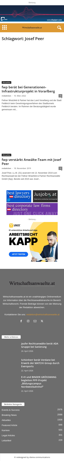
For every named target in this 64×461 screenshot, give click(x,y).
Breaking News (9, 415)
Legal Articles (8, 435)
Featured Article (9, 425)
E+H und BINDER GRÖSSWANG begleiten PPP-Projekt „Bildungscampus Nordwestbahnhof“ (38, 381)
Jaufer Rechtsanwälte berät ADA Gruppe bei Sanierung (39, 345)
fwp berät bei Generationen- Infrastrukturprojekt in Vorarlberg (28, 89)
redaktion (6, 95)
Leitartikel (6, 440)
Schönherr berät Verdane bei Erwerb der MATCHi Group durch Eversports (40, 363)
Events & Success (11, 410)
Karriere (6, 430)
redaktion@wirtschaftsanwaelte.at (43, 314)
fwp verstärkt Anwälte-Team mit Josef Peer (31, 161)
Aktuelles (6, 82)
